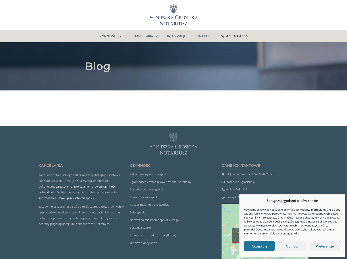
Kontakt (202, 36)
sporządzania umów (52, 198)
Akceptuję (259, 246)
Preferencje (325, 246)
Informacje (176, 36)
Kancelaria (146, 36)
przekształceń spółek (80, 198)
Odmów (292, 246)
